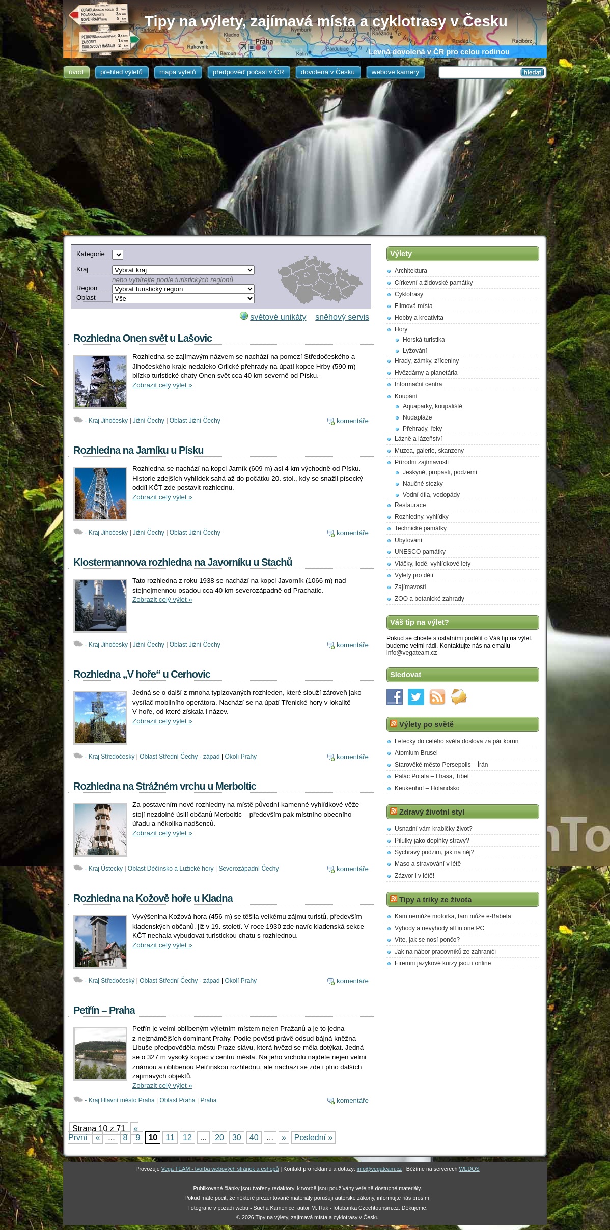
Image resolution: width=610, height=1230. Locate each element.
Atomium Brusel (416, 753)
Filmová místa (414, 306)
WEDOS (469, 1169)
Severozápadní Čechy (248, 868)
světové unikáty (278, 317)
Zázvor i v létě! (414, 875)
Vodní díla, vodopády (431, 494)
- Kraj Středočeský (109, 756)
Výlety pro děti (414, 575)
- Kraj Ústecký (104, 868)
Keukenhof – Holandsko (427, 788)
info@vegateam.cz (411, 652)
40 (254, 1137)
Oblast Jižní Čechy (195, 420)
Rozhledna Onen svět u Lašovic (142, 338)
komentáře (353, 421)
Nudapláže (417, 417)
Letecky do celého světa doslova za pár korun (456, 741)
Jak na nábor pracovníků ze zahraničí (445, 951)
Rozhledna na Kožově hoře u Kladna (153, 898)
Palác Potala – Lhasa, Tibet (432, 776)
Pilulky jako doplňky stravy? (432, 840)
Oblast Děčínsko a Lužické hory (171, 868)
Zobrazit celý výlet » (162, 385)
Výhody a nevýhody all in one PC (439, 928)
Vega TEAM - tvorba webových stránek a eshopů (220, 1169)
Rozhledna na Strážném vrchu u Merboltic (164, 786)
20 (219, 1137)
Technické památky (421, 528)
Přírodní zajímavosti (422, 462)
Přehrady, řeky (422, 428)
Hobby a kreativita (419, 317)
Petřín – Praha (104, 1010)
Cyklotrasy (409, 294)
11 (170, 1137)
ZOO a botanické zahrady (429, 598)
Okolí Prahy (241, 756)
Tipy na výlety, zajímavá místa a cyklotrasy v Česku (326, 21)
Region (86, 288)
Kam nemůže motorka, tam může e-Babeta (453, 916)
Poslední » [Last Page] (313, 1137)
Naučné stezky (423, 483)
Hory (401, 329)
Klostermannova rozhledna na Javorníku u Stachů (182, 562)
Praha (208, 1100)
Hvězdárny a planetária (426, 372)
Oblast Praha (178, 1100)
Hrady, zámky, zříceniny (427, 361)
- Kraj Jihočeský (106, 420)
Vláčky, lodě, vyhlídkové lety (432, 563)
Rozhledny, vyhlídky (422, 516)
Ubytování (408, 540)
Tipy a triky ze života (435, 900)
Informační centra (418, 384)
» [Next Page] (284, 1137)
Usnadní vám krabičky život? (434, 828)
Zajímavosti (410, 587)
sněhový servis (342, 317)
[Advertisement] (305, 159)
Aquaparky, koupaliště (432, 406)
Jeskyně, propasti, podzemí (440, 472)
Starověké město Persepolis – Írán (441, 764)
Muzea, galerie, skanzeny (429, 450)
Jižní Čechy (148, 420)
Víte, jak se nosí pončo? (427, 939)
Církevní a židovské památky (434, 282)
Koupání (406, 396)
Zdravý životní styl (431, 812)
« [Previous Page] (97, 1137)
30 (236, 1137)
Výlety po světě (426, 724)
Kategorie (90, 254)
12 (187, 1137)
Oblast (86, 297)
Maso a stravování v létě (428, 864)
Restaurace (410, 505)
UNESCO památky (420, 551)
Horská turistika (424, 339)
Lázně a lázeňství (418, 438)
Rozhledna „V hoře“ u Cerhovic (141, 674)
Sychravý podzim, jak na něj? (434, 852)
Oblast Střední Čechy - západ (179, 756)
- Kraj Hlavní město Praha (119, 1100)
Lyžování (415, 350)
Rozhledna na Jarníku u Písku (138, 450)
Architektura (411, 270)
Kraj (82, 269)
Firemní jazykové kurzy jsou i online (443, 963)
